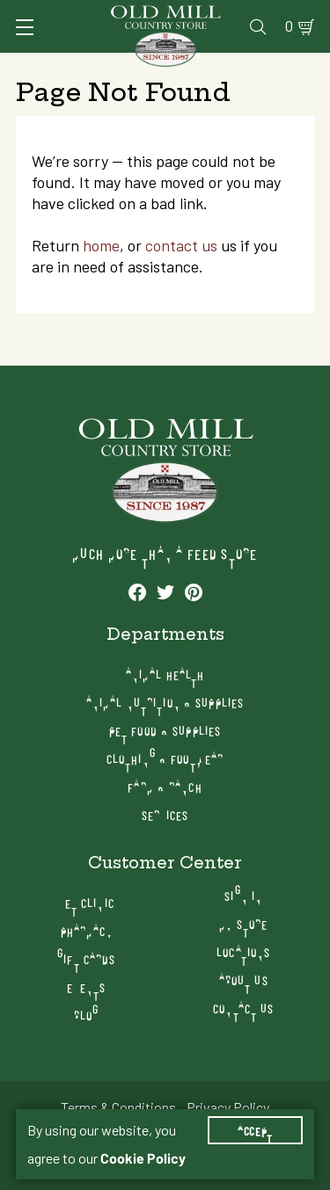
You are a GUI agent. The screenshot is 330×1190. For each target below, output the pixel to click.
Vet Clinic (86, 902)
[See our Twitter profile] (165, 591)
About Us (243, 979)
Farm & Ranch (165, 786)
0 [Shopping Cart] (289, 26)
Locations (243, 951)
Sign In (243, 895)
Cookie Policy (143, 1158)
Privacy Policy (228, 1107)
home (101, 246)
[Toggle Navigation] (24, 27)
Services (165, 814)
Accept (255, 1130)
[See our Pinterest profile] (193, 591)
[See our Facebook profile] (137, 591)
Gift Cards (86, 958)
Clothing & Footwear (165, 758)
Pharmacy (87, 930)
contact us (181, 246)
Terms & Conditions (118, 1107)
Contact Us (243, 1007)
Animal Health (165, 673)
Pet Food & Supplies (165, 729)
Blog (86, 1014)
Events (86, 986)
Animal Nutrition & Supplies (165, 701)
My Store (243, 923)
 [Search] (258, 26)
